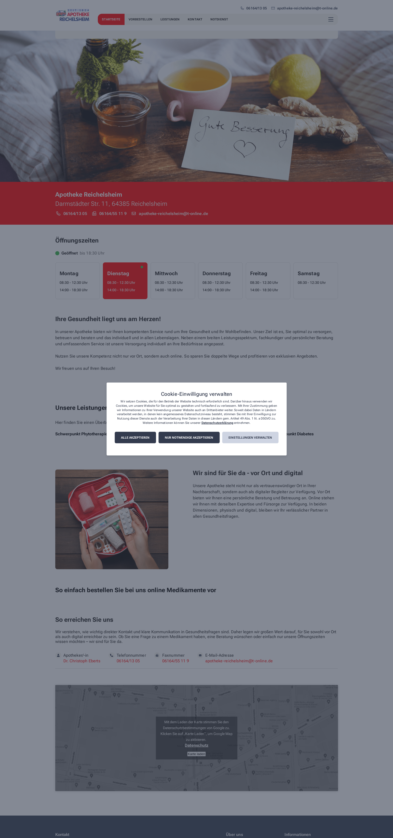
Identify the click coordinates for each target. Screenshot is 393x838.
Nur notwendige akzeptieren (189, 437)
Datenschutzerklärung (217, 423)
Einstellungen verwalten (250, 437)
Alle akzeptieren (135, 437)
